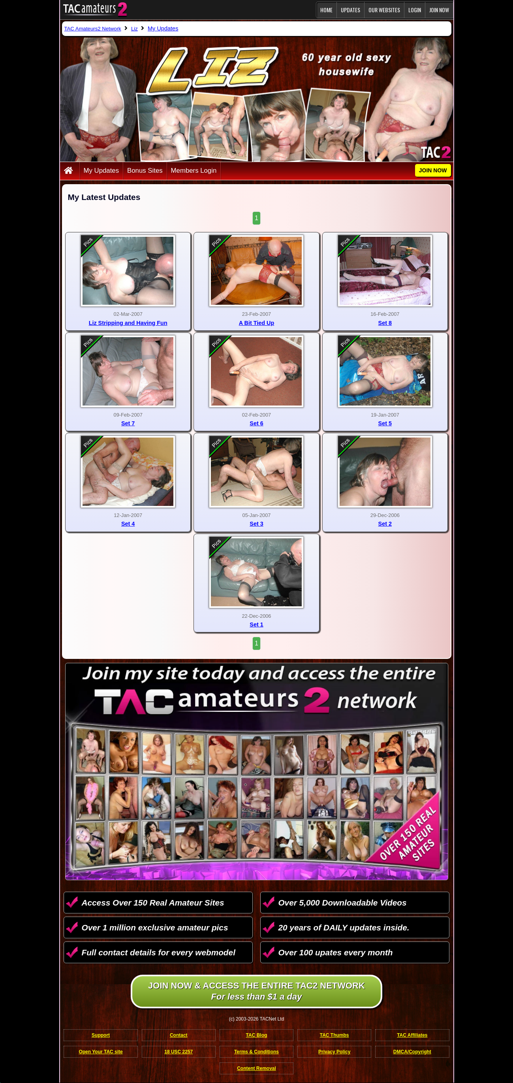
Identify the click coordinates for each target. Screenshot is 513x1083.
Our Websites (384, 10)
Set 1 (256, 624)
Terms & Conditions (256, 1052)
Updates (350, 10)
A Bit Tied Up (256, 323)
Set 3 (256, 524)
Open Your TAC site (100, 1052)
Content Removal (256, 1068)
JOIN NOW (439, 10)
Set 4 (128, 524)
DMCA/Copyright (412, 1052)
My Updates (101, 170)
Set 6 (256, 423)
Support (101, 1035)
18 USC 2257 (178, 1052)
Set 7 (128, 423)
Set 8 (385, 323)
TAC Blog (256, 1035)
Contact (179, 1035)
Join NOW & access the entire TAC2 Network (256, 992)
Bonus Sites (145, 170)
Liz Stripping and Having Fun (128, 323)
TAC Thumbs (334, 1035)
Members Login (194, 170)
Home (326, 10)
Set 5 (385, 423)
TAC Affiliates (412, 1035)
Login (414, 10)
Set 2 (385, 524)
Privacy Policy (334, 1052)
